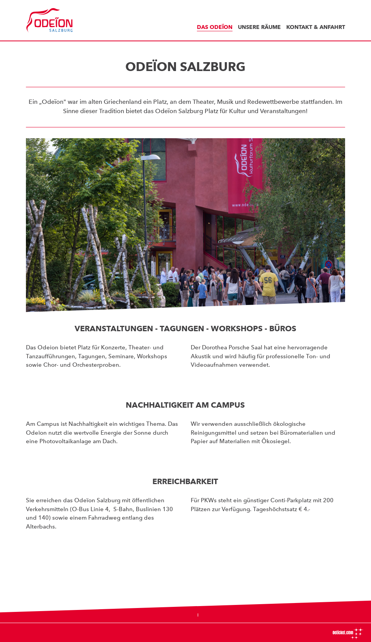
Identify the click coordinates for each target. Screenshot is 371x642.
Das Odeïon (215, 27)
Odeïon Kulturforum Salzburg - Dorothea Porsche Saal (53, 20)
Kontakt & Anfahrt (315, 27)
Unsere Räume (259, 27)
